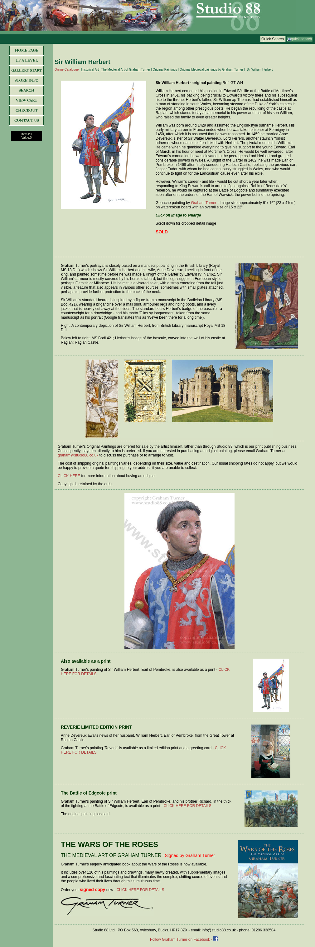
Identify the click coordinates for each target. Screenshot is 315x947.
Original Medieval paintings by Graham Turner (211, 69)
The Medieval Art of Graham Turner (125, 69)
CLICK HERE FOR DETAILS (187, 806)
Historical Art (90, 69)
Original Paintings (165, 69)
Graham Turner (203, 203)
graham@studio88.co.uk (78, 455)
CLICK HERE (69, 476)
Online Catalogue (67, 69)
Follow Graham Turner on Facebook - (181, 939)
